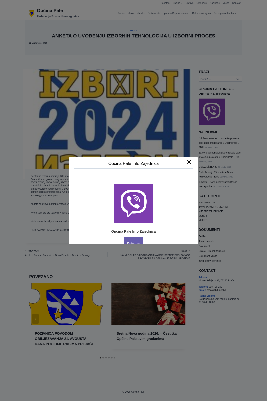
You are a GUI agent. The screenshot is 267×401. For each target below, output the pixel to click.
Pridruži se (133, 243)
